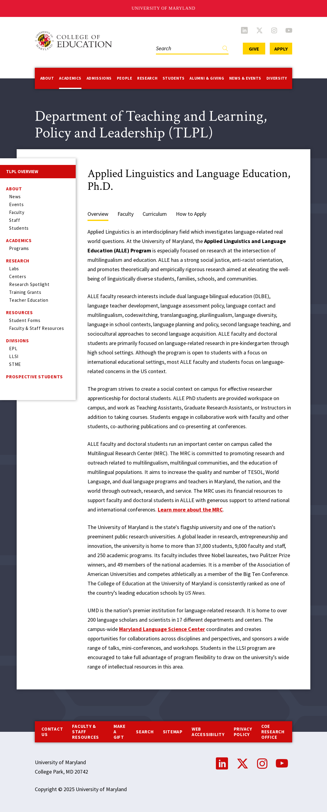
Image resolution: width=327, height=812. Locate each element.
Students (174, 78)
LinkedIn (244, 30)
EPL (13, 348)
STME (15, 364)
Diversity (276, 78)
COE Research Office (273, 731)
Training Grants (25, 292)
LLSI (13, 356)
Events (16, 204)
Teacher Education (28, 300)
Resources (19, 312)
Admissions (99, 78)
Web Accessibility (208, 731)
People (124, 78)
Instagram (274, 30)
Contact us (52, 731)
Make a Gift (120, 731)
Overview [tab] (98, 213)
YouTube (289, 30)
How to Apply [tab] (191, 213)
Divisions (17, 341)
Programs (19, 248)
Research (147, 78)
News (15, 196)
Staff (14, 220)
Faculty (16, 212)
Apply (281, 49)
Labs (14, 268)
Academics (70, 78)
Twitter (259, 30)
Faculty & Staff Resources (36, 328)
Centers (17, 276)
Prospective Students (34, 377)
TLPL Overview (22, 171)
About (47, 78)
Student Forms (25, 320)
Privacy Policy (243, 731)
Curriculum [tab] (155, 213)
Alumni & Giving (207, 78)
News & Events (245, 78)
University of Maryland (164, 8)
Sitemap (173, 732)
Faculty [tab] (125, 213)
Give (254, 49)
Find (225, 50)
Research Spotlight (29, 284)
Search (145, 732)
